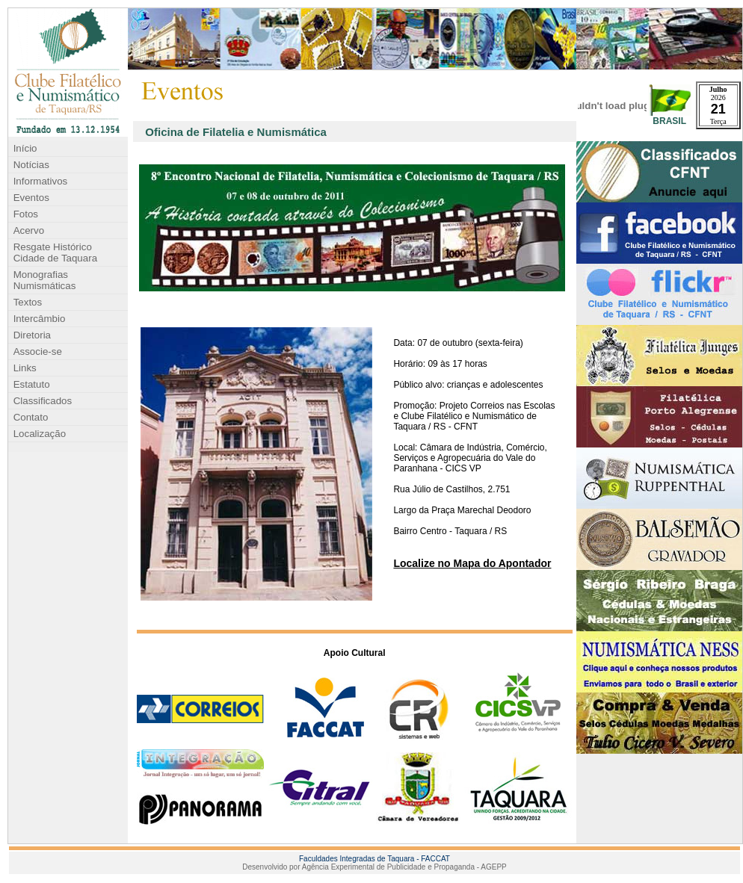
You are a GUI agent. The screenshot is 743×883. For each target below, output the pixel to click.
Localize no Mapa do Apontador (472, 563)
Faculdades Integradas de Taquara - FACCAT (374, 859)
